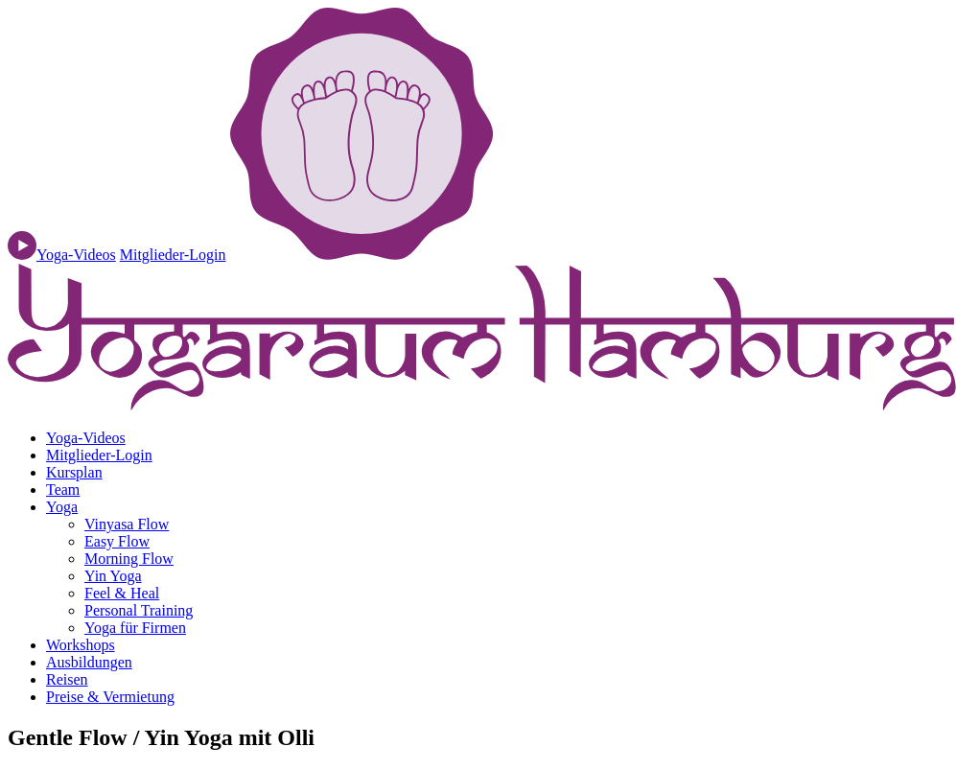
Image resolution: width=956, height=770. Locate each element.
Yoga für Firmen (135, 627)
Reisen (67, 679)
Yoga (62, 507)
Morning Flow (129, 558)
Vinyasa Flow (126, 524)
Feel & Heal (121, 593)
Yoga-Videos (86, 438)
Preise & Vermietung (110, 696)
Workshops (80, 645)
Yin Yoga (113, 576)
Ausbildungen (89, 662)
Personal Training (138, 610)
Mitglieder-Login (173, 254)
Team (63, 489)
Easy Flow (117, 541)
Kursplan (74, 472)
